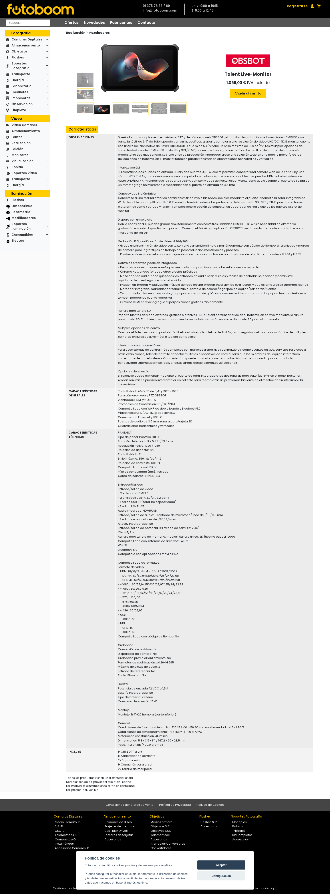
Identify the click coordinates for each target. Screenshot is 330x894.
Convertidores (161, 848)
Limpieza (19, 110)
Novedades (94, 22)
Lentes (17, 137)
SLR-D (59, 826)
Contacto (146, 22)
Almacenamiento (26, 45)
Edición (17, 149)
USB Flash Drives (116, 831)
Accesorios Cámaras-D (72, 848)
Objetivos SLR (160, 826)
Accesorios (113, 839)
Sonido (17, 167)
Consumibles (22, 234)
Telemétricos (160, 835)
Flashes (18, 57)
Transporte (21, 74)
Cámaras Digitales (27, 39)
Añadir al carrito (248, 93)
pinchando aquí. (265, 888)
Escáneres (20, 92)
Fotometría (21, 212)
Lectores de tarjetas (119, 835)
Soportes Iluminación (21, 226)
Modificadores (24, 218)
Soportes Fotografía (21, 65)
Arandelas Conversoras (168, 844)
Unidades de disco (118, 822)
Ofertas (71, 22)
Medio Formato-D (67, 822)
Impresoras (21, 98)
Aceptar (221, 865)
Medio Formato (162, 822)
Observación (22, 104)
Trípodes (238, 831)
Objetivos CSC (161, 831)
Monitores (20, 155)
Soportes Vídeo (24, 173)
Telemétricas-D (66, 835)
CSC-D (60, 831)
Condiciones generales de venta (129, 805)
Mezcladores (99, 32)
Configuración (221, 876)
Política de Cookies (211, 805)
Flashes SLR (209, 822)
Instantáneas (64, 844)
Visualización (23, 161)
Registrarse (297, 6)
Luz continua (22, 206)
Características (82, 129)
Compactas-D (65, 839)
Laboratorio (22, 86)
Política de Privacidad (175, 805)
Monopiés (239, 822)
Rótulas (237, 826)
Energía (18, 80)
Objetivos (20, 51)
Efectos (18, 240)
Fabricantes (121, 22)
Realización (21, 143)
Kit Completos (242, 835)
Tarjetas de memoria (120, 826)
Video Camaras (24, 125)
